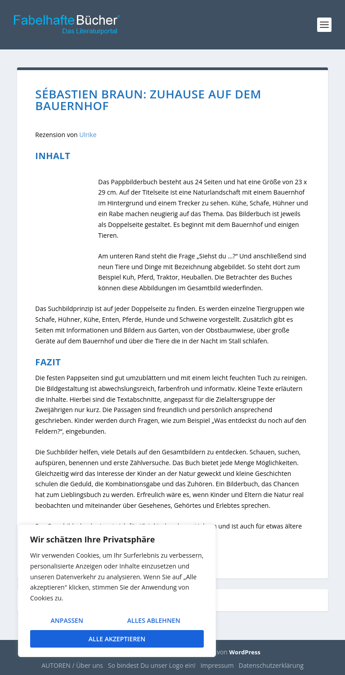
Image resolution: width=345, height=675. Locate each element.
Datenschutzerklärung (271, 665)
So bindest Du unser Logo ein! (152, 665)
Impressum (217, 665)
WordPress (244, 652)
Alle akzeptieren (117, 639)
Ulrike (87, 134)
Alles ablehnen (153, 621)
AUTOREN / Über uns (72, 665)
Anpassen (66, 621)
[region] (117, 591)
